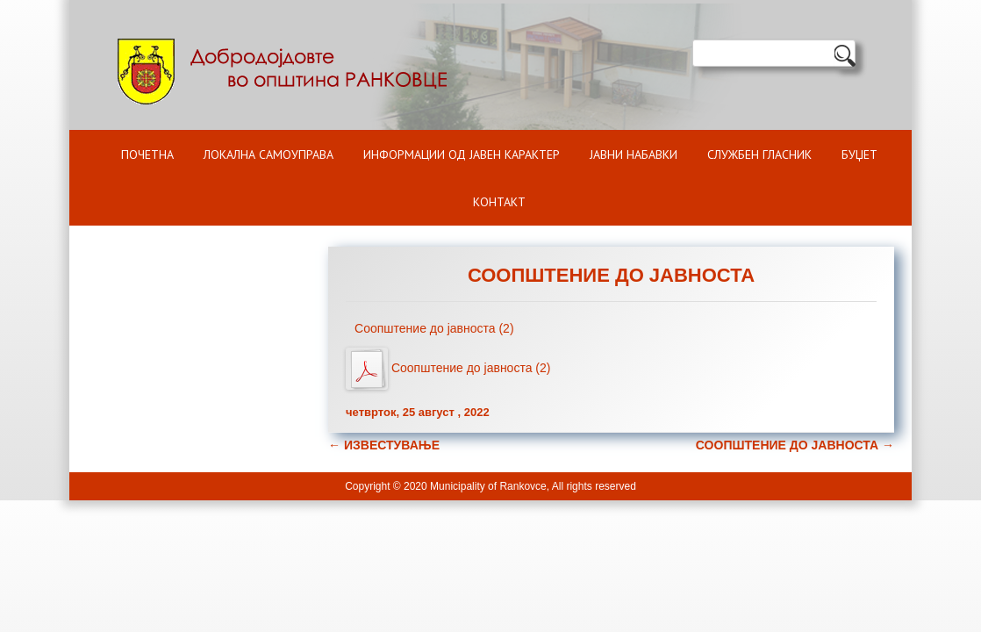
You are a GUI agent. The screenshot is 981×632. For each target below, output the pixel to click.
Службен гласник (759, 154)
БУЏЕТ (859, 154)
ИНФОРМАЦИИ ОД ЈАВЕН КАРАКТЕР (461, 154)
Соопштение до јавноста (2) (434, 328)
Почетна (147, 154)
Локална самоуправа (268, 154)
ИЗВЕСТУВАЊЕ (384, 445)
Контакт (499, 202)
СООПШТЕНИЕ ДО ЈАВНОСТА (795, 445)
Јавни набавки (633, 154)
